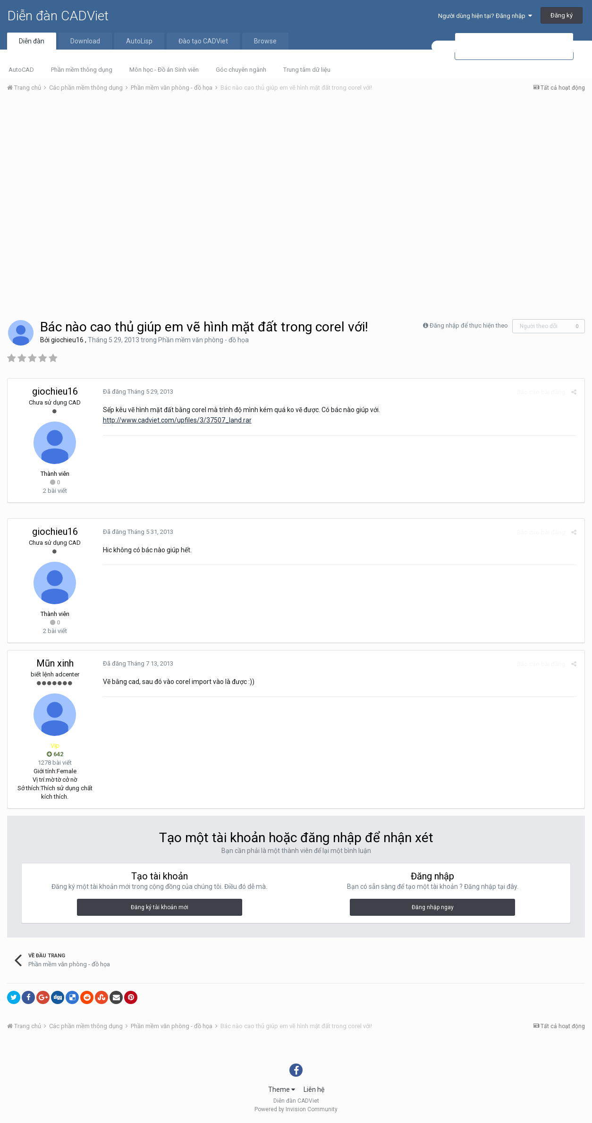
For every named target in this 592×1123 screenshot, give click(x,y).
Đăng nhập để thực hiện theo (469, 325)
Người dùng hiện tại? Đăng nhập (485, 15)
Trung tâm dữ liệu (306, 69)
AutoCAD (21, 69)
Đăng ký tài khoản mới (159, 907)
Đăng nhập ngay (433, 907)
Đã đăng (137, 391)
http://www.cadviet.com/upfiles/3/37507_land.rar (176, 420)
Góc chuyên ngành (241, 69)
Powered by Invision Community (296, 1109)
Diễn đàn (31, 41)
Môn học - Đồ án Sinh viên (164, 69)
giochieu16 (67, 340)
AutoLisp (139, 41)
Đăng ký (561, 15)
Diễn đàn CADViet (58, 16)
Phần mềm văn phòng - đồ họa (203, 340)
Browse (265, 41)
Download (85, 41)
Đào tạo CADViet (203, 41)
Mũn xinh (55, 663)
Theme (281, 1089)
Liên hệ (314, 1089)
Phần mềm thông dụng (81, 69)
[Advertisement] (296, 170)
